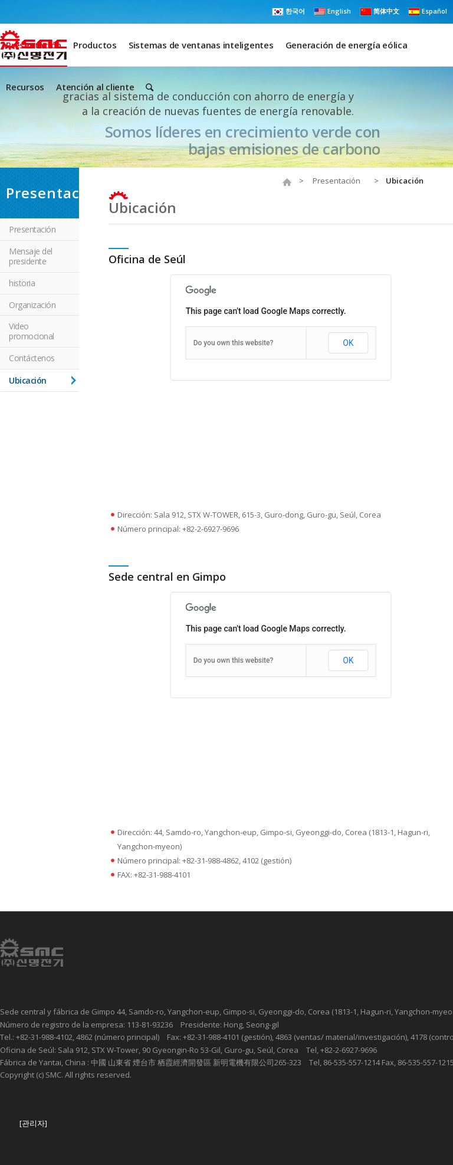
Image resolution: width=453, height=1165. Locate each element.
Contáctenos (32, 358)
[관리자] (33, 1123)
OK (348, 343)
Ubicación (142, 207)
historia (22, 283)
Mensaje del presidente (30, 256)
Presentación (336, 180)
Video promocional (31, 331)
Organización (32, 304)
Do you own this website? (233, 343)
